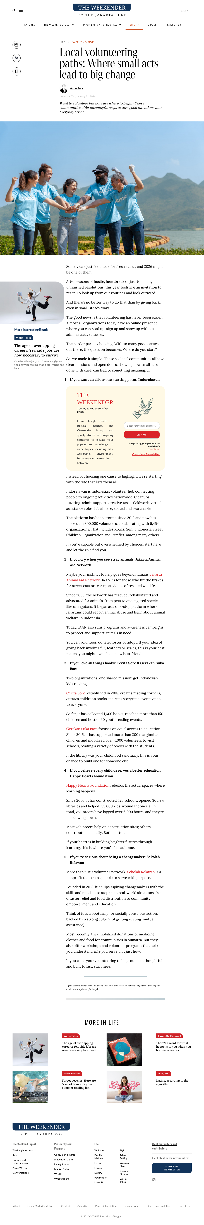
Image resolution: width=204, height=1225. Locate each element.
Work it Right (61, 1178)
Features (29, 24)
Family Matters (98, 1157)
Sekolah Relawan (141, 872)
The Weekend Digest (59, 24)
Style (122, 1150)
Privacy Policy (153, 449)
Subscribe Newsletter (172, 1168)
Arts (15, 1155)
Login (184, 10)
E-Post (152, 24)
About (16, 1205)
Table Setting (124, 1157)
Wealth (58, 1173)
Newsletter (173, 24)
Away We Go (20, 1167)
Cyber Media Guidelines (40, 1205)
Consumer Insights (64, 1154)
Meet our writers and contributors (164, 1146)
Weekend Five (83, 42)
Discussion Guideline (158, 1205)
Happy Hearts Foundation (87, 785)
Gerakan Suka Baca (82, 729)
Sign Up (142, 434)
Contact (65, 1205)
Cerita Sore (75, 693)
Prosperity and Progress (102, 24)
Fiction (98, 1163)
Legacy (98, 1167)
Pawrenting (100, 1177)
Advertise (82, 1205)
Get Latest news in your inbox (170, 1158)
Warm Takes (123, 1180)
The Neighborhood (23, 1150)
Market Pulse (61, 1169)
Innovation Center (64, 1159)
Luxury (98, 1172)
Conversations (21, 1172)
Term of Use (184, 1205)
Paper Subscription (106, 1205)
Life (134, 24)
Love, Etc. (99, 1182)
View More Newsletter (146, 454)
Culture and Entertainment (21, 1161)
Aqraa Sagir (76, 88)
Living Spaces (61, 1164)
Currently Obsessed (125, 1172)
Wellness (99, 1150)
